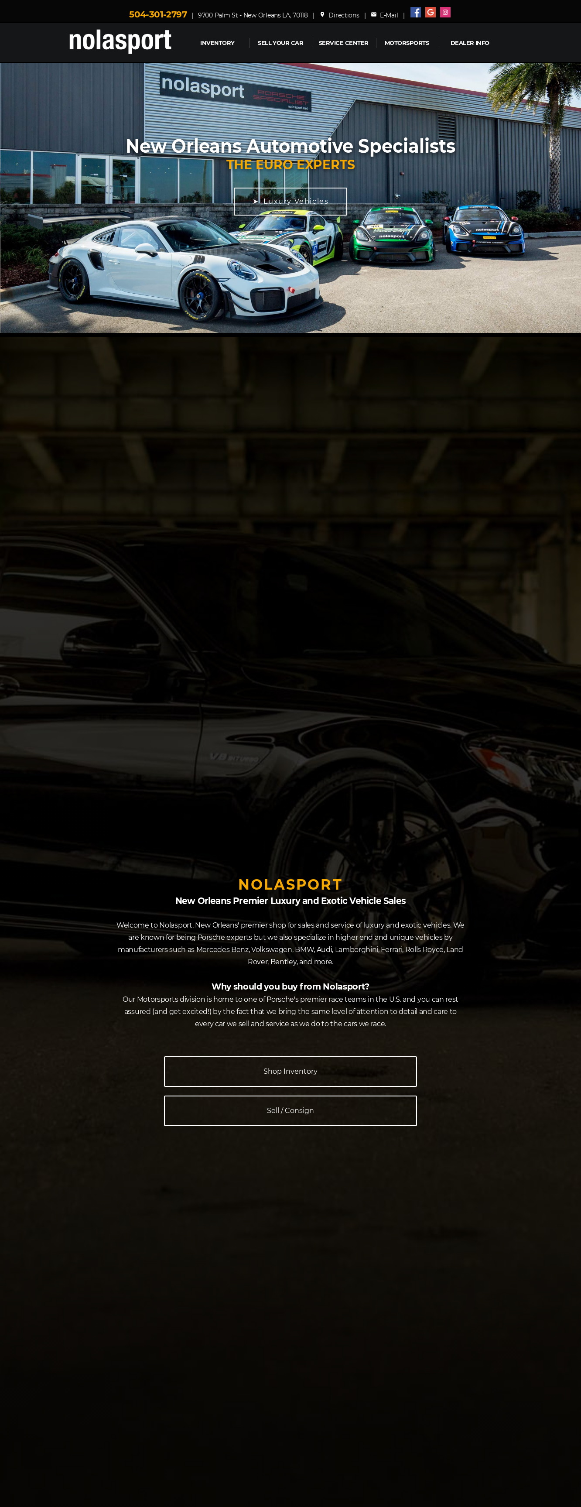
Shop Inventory (290, 1071)
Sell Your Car (280, 42)
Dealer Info (470, 42)
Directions (339, 15)
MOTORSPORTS (407, 42)
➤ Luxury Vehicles (291, 201)
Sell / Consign (290, 1110)
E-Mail (384, 15)
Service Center (344, 42)
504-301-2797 (158, 14)
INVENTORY (217, 42)
